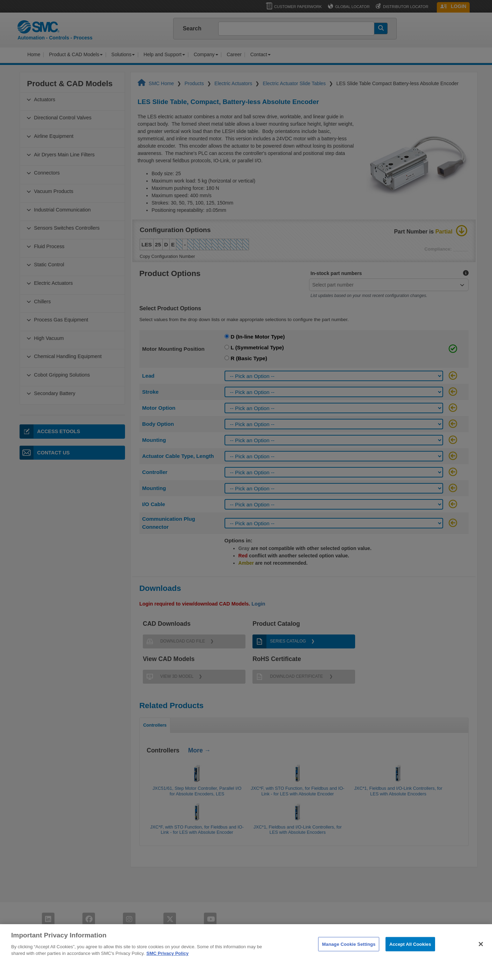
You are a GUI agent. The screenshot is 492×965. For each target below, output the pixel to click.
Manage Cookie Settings (348, 957)
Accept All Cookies (410, 957)
